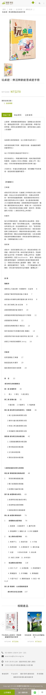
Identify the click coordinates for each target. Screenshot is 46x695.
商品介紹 (7, 115)
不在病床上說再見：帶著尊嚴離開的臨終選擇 (11, 636)
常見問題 (40, 674)
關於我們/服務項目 (27, 674)
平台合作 (14, 674)
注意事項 (28, 115)
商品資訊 (18, 115)
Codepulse (15, 689)
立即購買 (7, 692)
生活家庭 (19, 9)
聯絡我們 (5, 674)
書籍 (10, 9)
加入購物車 (23, 692)
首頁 (4, 9)
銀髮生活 (29, 9)
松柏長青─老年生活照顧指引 (34, 636)
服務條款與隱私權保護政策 (23, 677)
